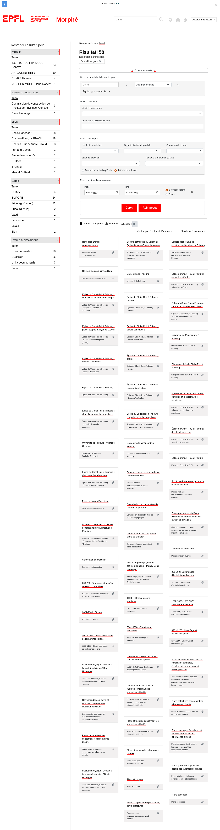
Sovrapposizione (177, 189)
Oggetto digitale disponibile (137, 145)
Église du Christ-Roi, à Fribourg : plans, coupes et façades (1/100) (98, 328)
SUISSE (33, 192)
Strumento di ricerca (176, 145)
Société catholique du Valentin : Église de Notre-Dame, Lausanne (143, 244)
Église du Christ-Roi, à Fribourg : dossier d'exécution (98, 360)
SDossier (33, 257)
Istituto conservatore (92, 108)
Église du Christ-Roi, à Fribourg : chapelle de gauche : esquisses (98, 412)
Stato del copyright (91, 157)
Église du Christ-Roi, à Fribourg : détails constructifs (143, 328)
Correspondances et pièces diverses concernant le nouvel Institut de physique (186, 516)
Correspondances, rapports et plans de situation (141, 535)
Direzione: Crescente (192, 231)
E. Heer (33, 161)
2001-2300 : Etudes (92, 612)
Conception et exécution (94, 559)
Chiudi (102, 43)
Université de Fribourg (138, 274)
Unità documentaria (33, 263)
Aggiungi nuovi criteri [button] (95, 91)
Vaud (33, 215)
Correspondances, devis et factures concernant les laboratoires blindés (140, 689)
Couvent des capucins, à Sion (97, 271)
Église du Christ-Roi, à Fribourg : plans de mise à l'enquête (98, 474)
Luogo (15, 180)
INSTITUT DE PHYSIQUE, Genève (33, 64)
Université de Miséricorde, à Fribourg (185, 337)
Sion (33, 232)
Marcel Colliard (33, 172)
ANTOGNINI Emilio (33, 73)
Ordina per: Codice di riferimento (155, 231)
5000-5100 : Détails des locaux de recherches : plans (97, 637)
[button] (178, 19)
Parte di (16, 51)
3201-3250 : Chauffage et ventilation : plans (184, 632)
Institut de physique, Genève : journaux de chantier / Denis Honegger (97, 774)
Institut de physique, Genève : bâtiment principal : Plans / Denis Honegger (143, 566)
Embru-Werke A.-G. (33, 155)
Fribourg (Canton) (33, 203)
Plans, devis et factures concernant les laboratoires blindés (95, 738)
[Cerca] (135, 19)
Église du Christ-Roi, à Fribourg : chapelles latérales (188, 276)
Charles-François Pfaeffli (33, 138)
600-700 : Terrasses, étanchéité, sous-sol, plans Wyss (98, 585)
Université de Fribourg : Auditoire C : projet (98, 445)
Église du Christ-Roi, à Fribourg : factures (143, 299)
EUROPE (33, 198)
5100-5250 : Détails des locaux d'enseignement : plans (142, 658)
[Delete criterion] (178, 84)
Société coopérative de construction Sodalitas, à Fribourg (188, 244)
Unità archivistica (33, 251)
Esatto (172, 194)
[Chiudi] (216, 4)
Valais (33, 226)
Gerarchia (112, 223)
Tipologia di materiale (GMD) (159, 157)
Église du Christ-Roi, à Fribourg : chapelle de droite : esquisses (143, 416)
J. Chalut (33, 167)
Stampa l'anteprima (91, 223)
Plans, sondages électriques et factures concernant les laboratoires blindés (187, 733)
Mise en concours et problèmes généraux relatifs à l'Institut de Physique (97, 527)
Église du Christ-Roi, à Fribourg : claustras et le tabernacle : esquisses (188, 396)
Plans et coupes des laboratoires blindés (143, 752)
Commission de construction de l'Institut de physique (142, 506)
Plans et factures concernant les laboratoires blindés (187, 703)
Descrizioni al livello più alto (98, 170)
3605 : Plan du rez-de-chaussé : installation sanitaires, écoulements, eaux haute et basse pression (187, 664)
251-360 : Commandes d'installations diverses (183, 574)
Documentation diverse (183, 548)
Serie (33, 268)
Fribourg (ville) (33, 209)
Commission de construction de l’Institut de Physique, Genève (33, 105)
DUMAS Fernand (33, 78)
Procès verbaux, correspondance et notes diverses (143, 474)
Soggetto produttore (25, 92)
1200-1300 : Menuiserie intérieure (138, 600)
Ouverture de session (203, 19)
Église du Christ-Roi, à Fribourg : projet (143, 357)
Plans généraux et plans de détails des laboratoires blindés (187, 767)
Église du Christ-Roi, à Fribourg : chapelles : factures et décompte (98, 296)
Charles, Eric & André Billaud (33, 144)
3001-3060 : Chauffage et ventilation (139, 629)
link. (118, 3)
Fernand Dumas (33, 150)
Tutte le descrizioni (127, 170)
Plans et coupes (135, 779)
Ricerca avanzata (143, 70)
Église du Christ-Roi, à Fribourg (97, 387)
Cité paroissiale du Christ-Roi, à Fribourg (187, 366)
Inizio (87, 187)
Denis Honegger (33, 113)
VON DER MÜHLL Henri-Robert (33, 84)
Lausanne (33, 220)
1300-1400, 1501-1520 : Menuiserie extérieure (183, 603)
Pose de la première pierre (95, 501)
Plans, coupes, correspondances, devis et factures (143, 804)
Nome (15, 121)
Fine (127, 187)
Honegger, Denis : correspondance (91, 244)
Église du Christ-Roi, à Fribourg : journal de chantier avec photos (188, 305)
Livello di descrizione (25, 240)
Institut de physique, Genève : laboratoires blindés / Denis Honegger (97, 668)
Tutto (15, 57)
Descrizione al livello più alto (96, 120)
